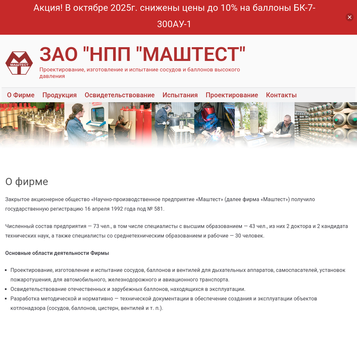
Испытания (180, 95)
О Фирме (20, 95)
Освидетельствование (120, 95)
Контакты (281, 95)
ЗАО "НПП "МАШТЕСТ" (143, 54)
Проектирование (232, 95)
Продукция (59, 95)
